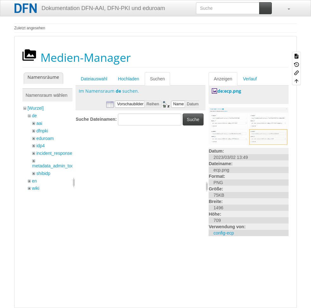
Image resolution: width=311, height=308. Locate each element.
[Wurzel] (35, 108)
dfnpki (42, 130)
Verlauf (250, 78)
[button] (286, 8)
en (34, 180)
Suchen (157, 78)
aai (39, 123)
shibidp (43, 173)
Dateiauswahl (94, 78)
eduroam (45, 138)
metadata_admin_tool (53, 165)
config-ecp (223, 232)
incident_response (54, 153)
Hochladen (128, 78)
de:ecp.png (229, 91)
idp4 (40, 145)
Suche (193, 119)
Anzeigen (223, 78)
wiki (35, 188)
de (34, 115)
